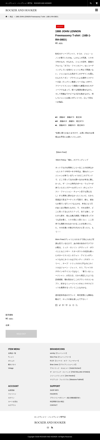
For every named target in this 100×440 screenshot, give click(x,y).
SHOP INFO (54, 390)
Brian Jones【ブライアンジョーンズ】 (63, 364)
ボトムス (11, 361)
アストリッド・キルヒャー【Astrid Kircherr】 (66, 368)
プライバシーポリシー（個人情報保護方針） (65, 398)
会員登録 (11, 390)
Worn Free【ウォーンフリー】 (60, 357)
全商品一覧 (12, 353)
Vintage (10, 368)
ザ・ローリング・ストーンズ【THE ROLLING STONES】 (70, 372)
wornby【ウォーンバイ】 (59, 353)
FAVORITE (54, 394)
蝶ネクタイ (12, 364)
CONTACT (53, 405)
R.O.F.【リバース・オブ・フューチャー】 (64, 361)
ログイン (11, 398)
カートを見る (13, 401)
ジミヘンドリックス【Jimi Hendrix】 (63, 376)
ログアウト (12, 405)
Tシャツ (11, 357)
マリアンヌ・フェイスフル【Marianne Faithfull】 (67, 379)
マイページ (12, 394)
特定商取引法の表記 (57, 401)
